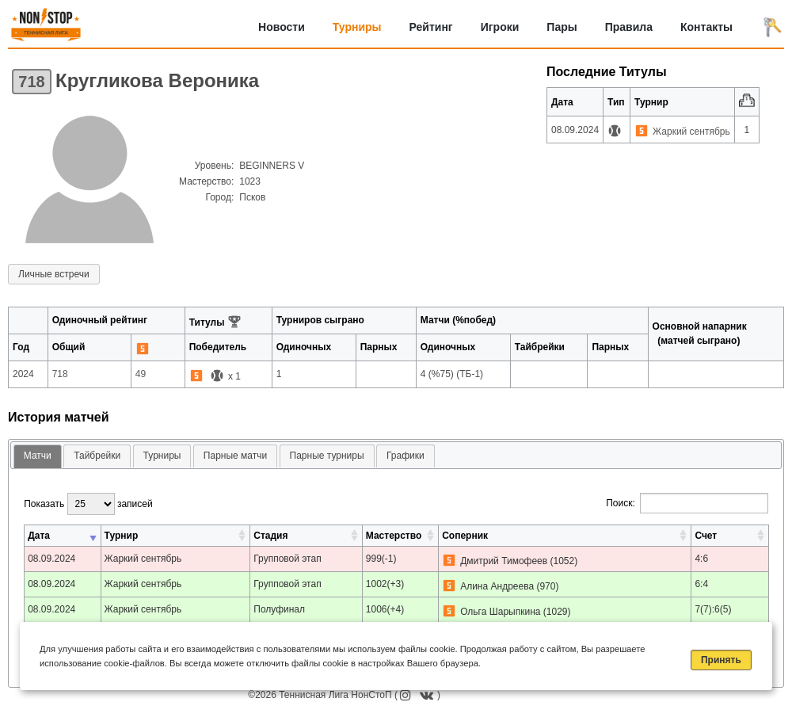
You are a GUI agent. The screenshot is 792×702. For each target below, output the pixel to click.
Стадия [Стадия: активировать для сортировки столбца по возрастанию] (270, 535)
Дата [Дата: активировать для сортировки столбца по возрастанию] (39, 535)
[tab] (37, 456)
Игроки (500, 27)
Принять (721, 660)
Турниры (357, 27)
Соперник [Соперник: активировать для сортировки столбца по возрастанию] (465, 535)
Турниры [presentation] (162, 455)
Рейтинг (431, 27)
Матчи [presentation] (37, 455)
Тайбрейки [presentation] (97, 455)
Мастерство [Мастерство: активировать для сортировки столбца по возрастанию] (393, 535)
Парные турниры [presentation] (327, 455)
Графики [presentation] (405, 455)
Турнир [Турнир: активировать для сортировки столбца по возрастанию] (122, 535)
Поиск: (687, 503)
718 (31, 81)
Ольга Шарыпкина (500, 611)
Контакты (706, 27)
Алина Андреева (497, 586)
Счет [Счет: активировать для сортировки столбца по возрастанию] (706, 535)
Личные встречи (53, 274)
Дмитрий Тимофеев (503, 561)
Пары (561, 27)
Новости (281, 27)
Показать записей (88, 504)
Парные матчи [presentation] (235, 455)
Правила (629, 27)
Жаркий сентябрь (691, 131)
